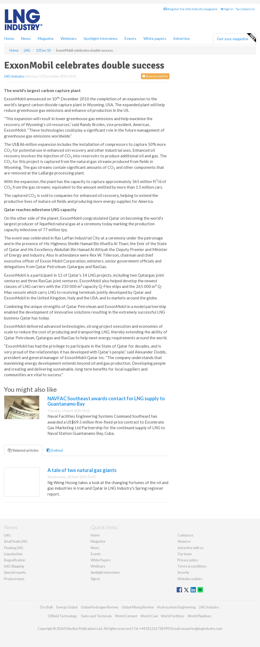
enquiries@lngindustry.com (201, 628)
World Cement (126, 616)
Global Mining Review (137, 607)
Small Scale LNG (16, 541)
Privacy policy (187, 560)
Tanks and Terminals (96, 616)
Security (183, 572)
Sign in (227, 9)
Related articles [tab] (23, 450)
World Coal (149, 616)
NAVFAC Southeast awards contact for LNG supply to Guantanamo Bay (106, 401)
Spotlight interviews (101, 38)
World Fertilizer (172, 616)
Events (130, 38)
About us (184, 541)
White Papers (101, 560)
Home (9, 38)
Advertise (181, 38)
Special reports (15, 572)
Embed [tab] (55, 450)
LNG (7, 535)
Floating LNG (13, 548)
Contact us (245, 9)
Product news (14, 579)
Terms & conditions (191, 566)
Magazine (46, 38)
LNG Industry (14, 76)
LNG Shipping (14, 566)
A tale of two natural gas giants (82, 470)
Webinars (69, 38)
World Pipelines (199, 616)
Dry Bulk (46, 607)
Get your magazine (236, 38)
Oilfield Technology (62, 616)
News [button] (26, 38)
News (95, 548)
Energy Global (66, 607)
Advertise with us (190, 548)
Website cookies (189, 579)
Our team (184, 554)
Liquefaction (13, 554)
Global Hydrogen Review (99, 607)
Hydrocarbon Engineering (176, 607)
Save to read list (155, 76)
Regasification (14, 560)
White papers (154, 38)
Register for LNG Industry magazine (191, 9)
